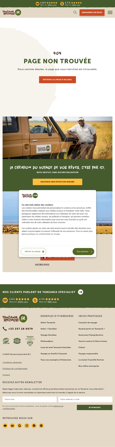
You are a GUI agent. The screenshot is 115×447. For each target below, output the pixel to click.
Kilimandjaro (47, 341)
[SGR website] (6, 341)
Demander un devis (92, 12)
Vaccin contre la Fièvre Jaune (93, 341)
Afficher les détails (34, 251)
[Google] (19, 425)
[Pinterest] (41, 425)
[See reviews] (57, 300)
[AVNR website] (17, 341)
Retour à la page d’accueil (57, 80)
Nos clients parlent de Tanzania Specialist (43, 292)
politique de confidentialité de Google (44, 234)
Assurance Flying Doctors (91, 335)
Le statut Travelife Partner (91, 360)
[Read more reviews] (59, 4)
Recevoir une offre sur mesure (57, 182)
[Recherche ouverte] (75, 12)
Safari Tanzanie (48, 323)
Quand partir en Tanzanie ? (92, 329)
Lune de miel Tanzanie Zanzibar (56, 347)
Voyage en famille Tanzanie (54, 354)
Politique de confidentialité (15, 369)
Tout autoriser (84, 251)
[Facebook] (34, 425)
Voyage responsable (88, 354)
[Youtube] (5, 425)
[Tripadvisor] (12, 425)
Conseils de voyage (88, 323)
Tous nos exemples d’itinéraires (56, 360)
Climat (82, 347)
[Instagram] (26, 425)
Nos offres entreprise (89, 366)
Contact (6, 375)
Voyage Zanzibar (49, 335)
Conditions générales (12, 362)
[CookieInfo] (30, 195)
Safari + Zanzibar (49, 329)
